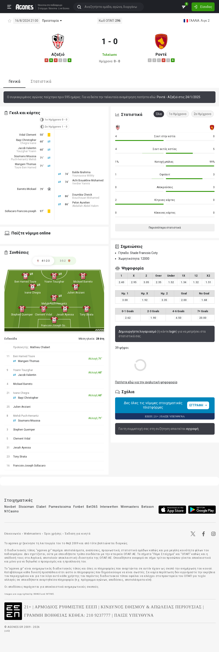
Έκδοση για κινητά (77, 533)
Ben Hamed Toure (25, 281)
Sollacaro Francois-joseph (20, 211)
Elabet (41, 506)
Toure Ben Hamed (25, 167)
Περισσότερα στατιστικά (165, 227)
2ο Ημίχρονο (202, 114)
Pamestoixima (60, 506)
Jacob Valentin (27, 148)
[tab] (65, 261)
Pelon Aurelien (81, 202)
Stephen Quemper (22, 314)
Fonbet (78, 506)
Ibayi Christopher (26, 140)
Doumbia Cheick (82, 194)
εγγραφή (192, 428)
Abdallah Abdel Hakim (85, 205)
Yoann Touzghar (54, 281)
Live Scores (62, 8)
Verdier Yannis (81, 183)
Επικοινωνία (12, 533)
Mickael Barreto (82, 281)
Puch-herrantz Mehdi (23, 159)
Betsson (147, 506)
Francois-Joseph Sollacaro (57, 325)
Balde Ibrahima (81, 172)
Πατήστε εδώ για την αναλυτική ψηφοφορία (146, 382)
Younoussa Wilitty (83, 175)
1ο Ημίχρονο (177, 114)
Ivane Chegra (33, 292)
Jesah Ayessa (65, 314)
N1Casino (11, 511)
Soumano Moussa (25, 156)
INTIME (50, 594)
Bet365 (92, 506)
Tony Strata (86, 314)
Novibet (10, 506)
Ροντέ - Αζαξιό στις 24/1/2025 (178, 97)
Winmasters (130, 506)
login (172, 331)
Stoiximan (26, 506)
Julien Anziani (76, 292)
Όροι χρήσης (53, 533)
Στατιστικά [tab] (41, 81)
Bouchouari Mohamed (85, 197)
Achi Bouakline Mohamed (87, 180)
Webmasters (32, 533)
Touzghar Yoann (26, 151)
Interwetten (109, 506)
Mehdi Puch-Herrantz (54, 303)
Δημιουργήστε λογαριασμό (137, 331)
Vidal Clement (27, 134)
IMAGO (37, 594)
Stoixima (40, 5)
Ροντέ (161, 54)
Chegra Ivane (28, 143)
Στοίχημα (41, 8)
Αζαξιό (58, 54)
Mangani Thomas (25, 164)
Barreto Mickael (26, 189)
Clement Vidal (43, 314)
